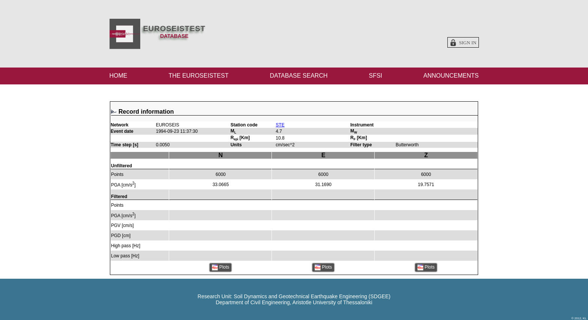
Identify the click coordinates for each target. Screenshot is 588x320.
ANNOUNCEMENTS (451, 75)
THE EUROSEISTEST (198, 75)
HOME (119, 75)
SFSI (375, 75)
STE (280, 125)
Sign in (468, 42)
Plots (220, 267)
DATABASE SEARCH (298, 75)
